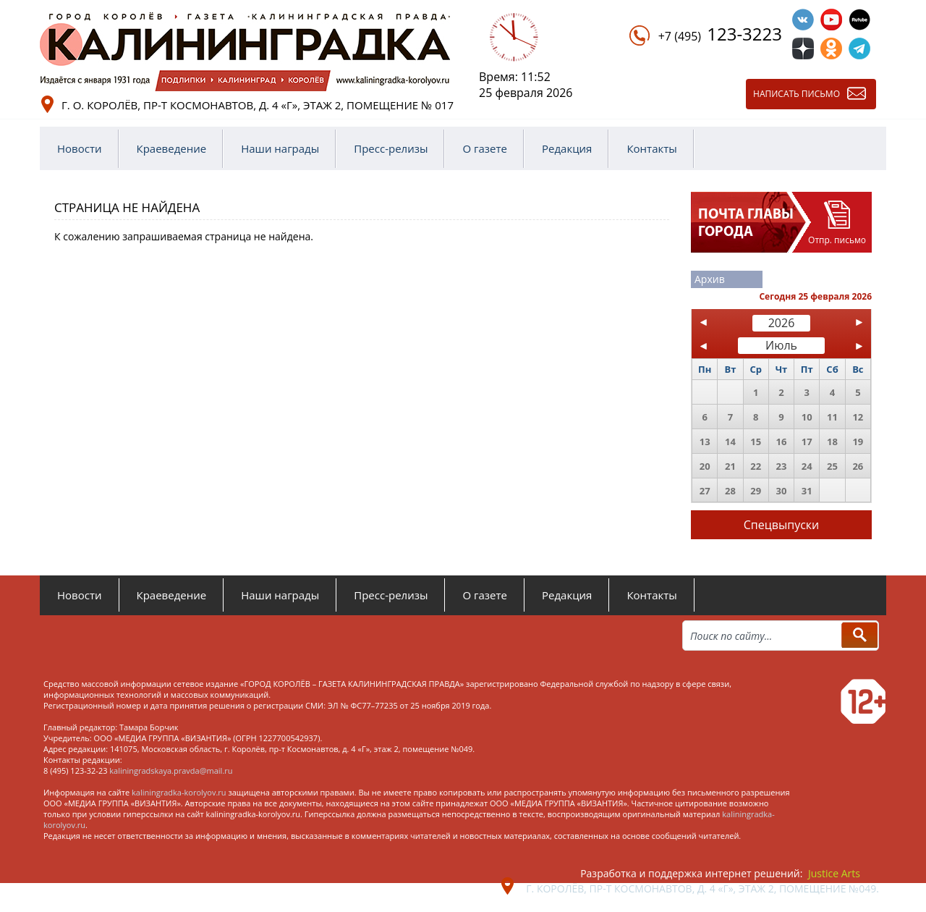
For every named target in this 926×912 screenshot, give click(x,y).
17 (807, 441)
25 (832, 466)
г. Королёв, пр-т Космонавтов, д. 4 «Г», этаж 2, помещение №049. (702, 888)
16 (781, 441)
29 (755, 490)
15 (755, 441)
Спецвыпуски (782, 525)
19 (857, 441)
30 (781, 490)
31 (807, 490)
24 (807, 466)
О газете (484, 148)
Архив (709, 279)
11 (832, 416)
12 (857, 416)
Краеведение (172, 148)
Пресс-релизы (391, 148)
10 (807, 416)
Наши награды (280, 148)
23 (781, 466)
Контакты (651, 148)
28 (730, 490)
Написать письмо (796, 94)
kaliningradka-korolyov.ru (179, 792)
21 (730, 466)
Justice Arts (834, 873)
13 (705, 441)
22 (755, 466)
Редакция (567, 148)
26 (857, 466)
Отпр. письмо (837, 240)
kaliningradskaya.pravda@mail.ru (170, 770)
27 (705, 490)
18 (832, 441)
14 (730, 441)
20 (705, 466)
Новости (79, 148)
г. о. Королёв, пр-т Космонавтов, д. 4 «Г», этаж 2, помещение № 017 (257, 105)
